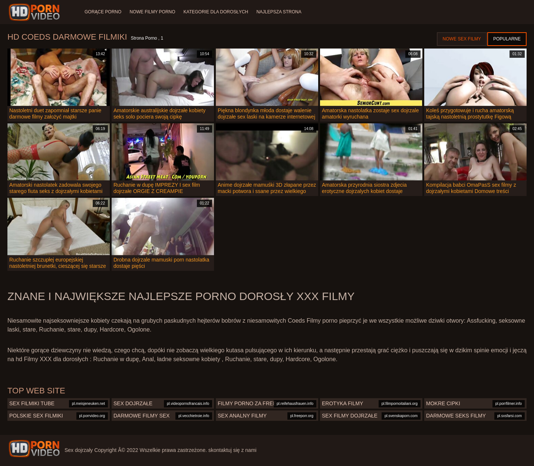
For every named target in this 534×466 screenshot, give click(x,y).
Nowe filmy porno (153, 11)
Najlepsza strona (280, 11)
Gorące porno (103, 11)
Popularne (507, 38)
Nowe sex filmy (462, 38)
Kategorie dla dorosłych (217, 11)
